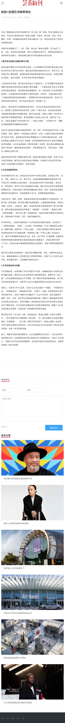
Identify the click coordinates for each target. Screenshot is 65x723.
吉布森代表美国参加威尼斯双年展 (18, 479)
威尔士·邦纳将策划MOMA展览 (16, 523)
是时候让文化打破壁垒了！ (15, 568)
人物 (23, 718)
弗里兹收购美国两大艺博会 (15, 658)
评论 (7, 718)
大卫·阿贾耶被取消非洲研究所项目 (18, 703)
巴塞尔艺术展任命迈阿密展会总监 (18, 613)
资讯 (2, 718)
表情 (4, 427)
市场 (18, 718)
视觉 (13, 718)
